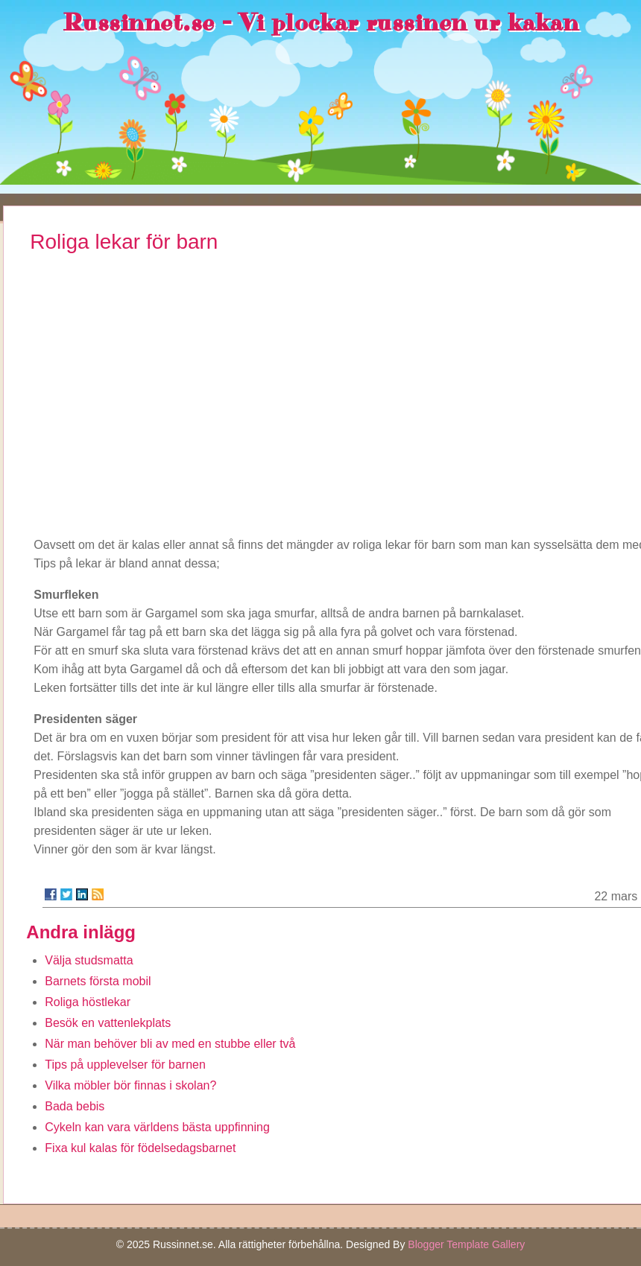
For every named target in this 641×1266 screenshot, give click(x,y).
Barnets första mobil (98, 981)
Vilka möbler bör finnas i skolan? (130, 1085)
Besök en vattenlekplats (108, 1023)
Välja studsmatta (89, 960)
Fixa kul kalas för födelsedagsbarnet (140, 1148)
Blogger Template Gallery (466, 1244)
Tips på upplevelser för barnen (125, 1064)
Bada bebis (74, 1106)
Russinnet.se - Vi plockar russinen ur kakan (321, 23)
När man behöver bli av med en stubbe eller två (170, 1043)
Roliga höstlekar (87, 1002)
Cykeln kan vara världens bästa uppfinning (157, 1127)
